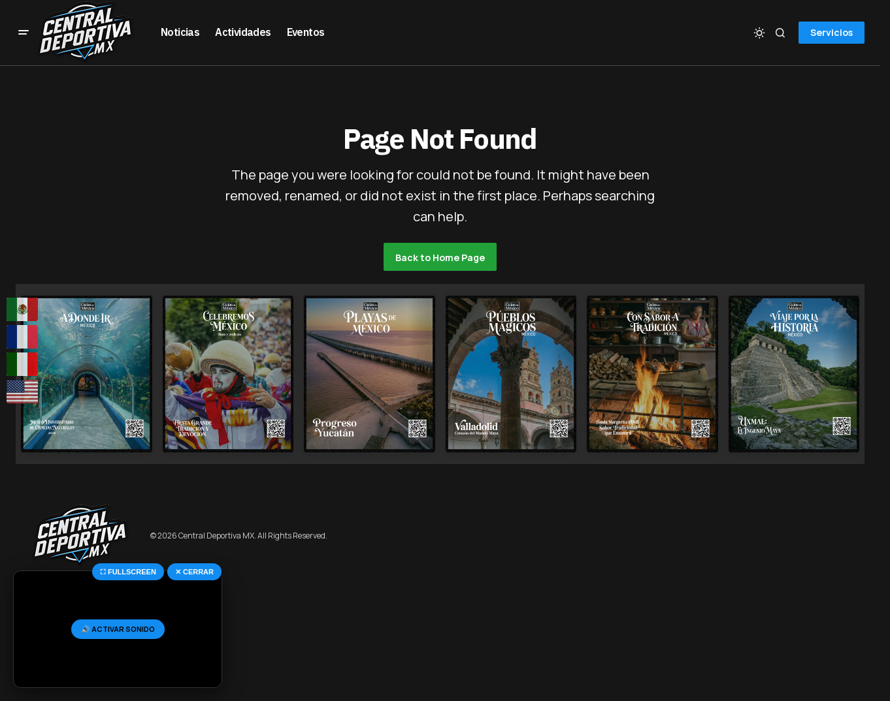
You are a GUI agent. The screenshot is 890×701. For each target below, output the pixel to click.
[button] (23, 32)
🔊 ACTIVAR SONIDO (118, 629)
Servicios (831, 32)
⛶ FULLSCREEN (128, 572)
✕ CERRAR (194, 572)
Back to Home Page (440, 257)
